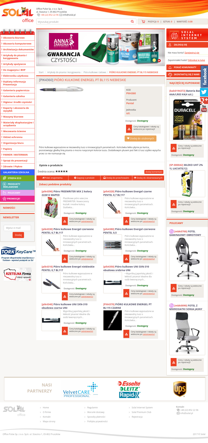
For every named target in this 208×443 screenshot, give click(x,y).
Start (41, 72)
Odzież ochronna (12, 137)
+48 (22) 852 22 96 (50, 14)
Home (46, 407)
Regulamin (92, 407)
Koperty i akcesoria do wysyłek (16, 109)
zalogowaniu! (87, 221)
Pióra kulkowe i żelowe (95, 72)
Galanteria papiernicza (16, 90)
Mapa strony (49, 421)
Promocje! (11, 198)
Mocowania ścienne (14, 131)
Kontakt (46, 416)
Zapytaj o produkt (84, 177)
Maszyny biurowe (13, 116)
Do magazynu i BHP (14, 69)
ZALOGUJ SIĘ (180, 44)
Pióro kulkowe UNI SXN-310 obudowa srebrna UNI (126, 268)
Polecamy (11, 192)
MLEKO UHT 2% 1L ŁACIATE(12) (186, 166)
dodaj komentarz (153, 171)
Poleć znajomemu (52, 177)
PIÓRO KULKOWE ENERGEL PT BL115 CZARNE (127, 306)
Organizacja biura (13, 143)
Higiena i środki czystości (17, 102)
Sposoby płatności (96, 416)
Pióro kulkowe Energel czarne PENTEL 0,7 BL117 (127, 193)
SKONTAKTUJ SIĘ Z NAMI (186, 74)
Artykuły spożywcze (14, 64)
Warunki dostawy (95, 412)
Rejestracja (137, 416)
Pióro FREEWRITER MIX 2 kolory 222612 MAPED (67, 193)
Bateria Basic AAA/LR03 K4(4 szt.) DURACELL (185, 92)
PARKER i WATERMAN (15, 154)
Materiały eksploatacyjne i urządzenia (18, 124)
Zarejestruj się (192, 52)
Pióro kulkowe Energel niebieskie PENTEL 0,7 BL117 (68, 268)
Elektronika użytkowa (15, 75)
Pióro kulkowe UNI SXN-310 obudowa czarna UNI (64, 306)
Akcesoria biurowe (14, 37)
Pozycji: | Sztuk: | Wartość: (170, 21)
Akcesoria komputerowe (17, 43)
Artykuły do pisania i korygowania (15, 57)
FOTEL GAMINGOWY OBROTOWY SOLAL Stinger (185, 232)
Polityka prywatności (97, 421)
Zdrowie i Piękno (12, 166)
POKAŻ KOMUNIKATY (190, 67)
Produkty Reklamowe (11, 185)
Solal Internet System (142, 407)
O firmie (47, 412)
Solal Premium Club (141, 412)
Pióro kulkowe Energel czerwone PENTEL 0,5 (129, 230)
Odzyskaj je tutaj (196, 60)
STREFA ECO (11, 178)
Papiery (7, 148)
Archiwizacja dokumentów (18, 49)
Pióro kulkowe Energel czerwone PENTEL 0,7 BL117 (68, 230)
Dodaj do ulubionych (140, 138)
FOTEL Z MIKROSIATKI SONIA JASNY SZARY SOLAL (185, 306)
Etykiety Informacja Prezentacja (14, 83)
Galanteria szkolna (14, 96)
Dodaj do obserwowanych (148, 177)
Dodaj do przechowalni (116, 177)
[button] (45, 47)
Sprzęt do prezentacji (15, 160)
